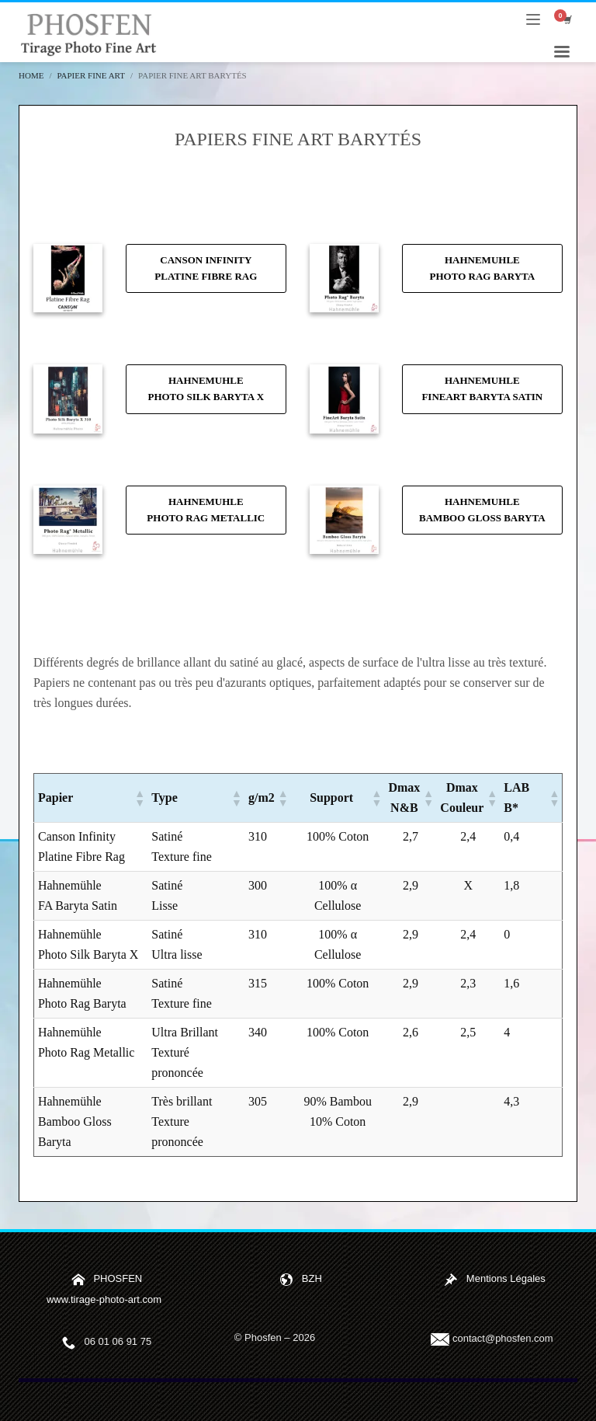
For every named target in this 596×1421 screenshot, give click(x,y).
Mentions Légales (506, 1279)
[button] (139, 798)
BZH (312, 1279)
